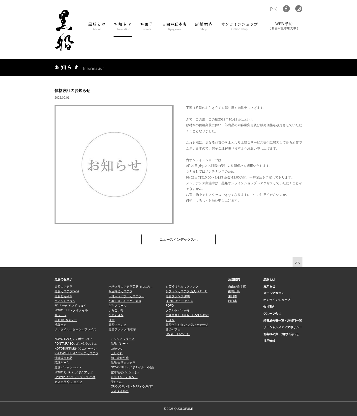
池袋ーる (60, 325)
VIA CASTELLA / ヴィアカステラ (76, 353)
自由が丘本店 (237, 286)
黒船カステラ (63, 286)
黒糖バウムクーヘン (68, 367)
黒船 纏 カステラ (66, 320)
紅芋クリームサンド (124, 377)
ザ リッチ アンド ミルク (71, 305)
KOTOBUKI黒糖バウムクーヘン (76, 348)
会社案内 (269, 306)
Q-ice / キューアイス (179, 301)
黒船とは (269, 279)
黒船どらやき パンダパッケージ (187, 325)
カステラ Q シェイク (68, 382)
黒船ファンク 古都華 (122, 329)
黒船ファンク (117, 325)
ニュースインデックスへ (178, 239)
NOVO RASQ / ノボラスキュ (74, 339)
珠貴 (112, 320)
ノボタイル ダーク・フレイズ (75, 329)
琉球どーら (62, 362)
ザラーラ (60, 315)
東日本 (232, 296)
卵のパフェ (173, 329)
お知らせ (269, 286)
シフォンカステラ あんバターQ (187, 291)
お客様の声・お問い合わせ (281, 334)
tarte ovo (116, 348)
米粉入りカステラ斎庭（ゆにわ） (131, 286)
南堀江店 (234, 291)
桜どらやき (116, 315)
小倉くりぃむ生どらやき (125, 301)
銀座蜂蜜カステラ (120, 291)
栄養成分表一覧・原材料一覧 (282, 320)
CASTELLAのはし (178, 334)
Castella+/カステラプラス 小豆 (75, 377)
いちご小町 (116, 310)
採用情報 (269, 341)
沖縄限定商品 (63, 358)
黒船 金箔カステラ (123, 362)
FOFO (170, 305)
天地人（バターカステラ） (126, 296)
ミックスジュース (123, 339)
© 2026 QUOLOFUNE (178, 409)
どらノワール (117, 305)
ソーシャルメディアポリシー (282, 327)
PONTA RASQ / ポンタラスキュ (76, 343)
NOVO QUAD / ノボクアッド (74, 372)
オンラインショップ (276, 300)
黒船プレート (120, 343)
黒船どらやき (63, 296)
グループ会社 (272, 313)
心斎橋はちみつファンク (182, 286)
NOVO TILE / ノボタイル (71, 310)
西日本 (232, 301)
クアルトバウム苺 (177, 310)
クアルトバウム (65, 301)
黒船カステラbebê (67, 291)
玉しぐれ (117, 353)
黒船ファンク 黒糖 (178, 296)
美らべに (117, 382)
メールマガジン (273, 293)
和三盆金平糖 (120, 358)
